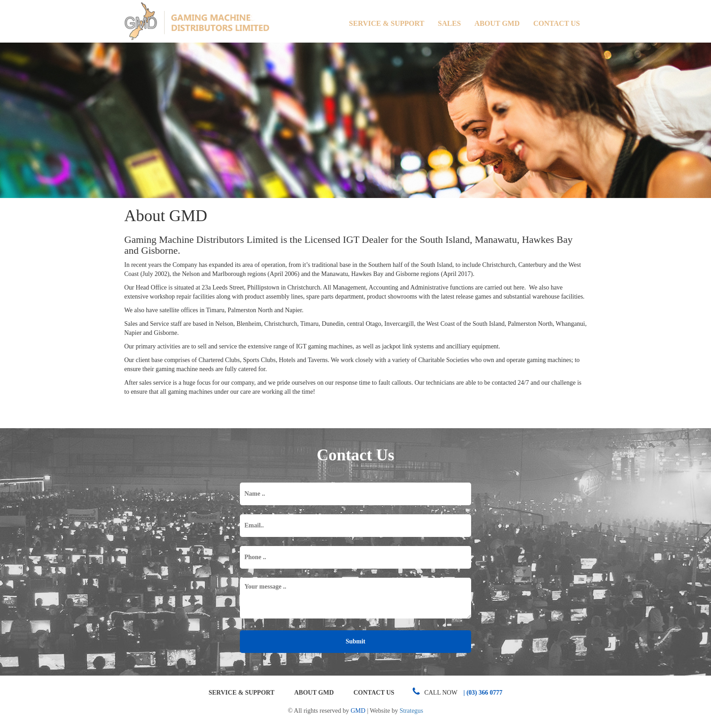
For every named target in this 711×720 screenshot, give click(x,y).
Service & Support (386, 23)
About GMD (497, 23)
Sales (449, 23)
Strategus (411, 710)
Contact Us (556, 23)
